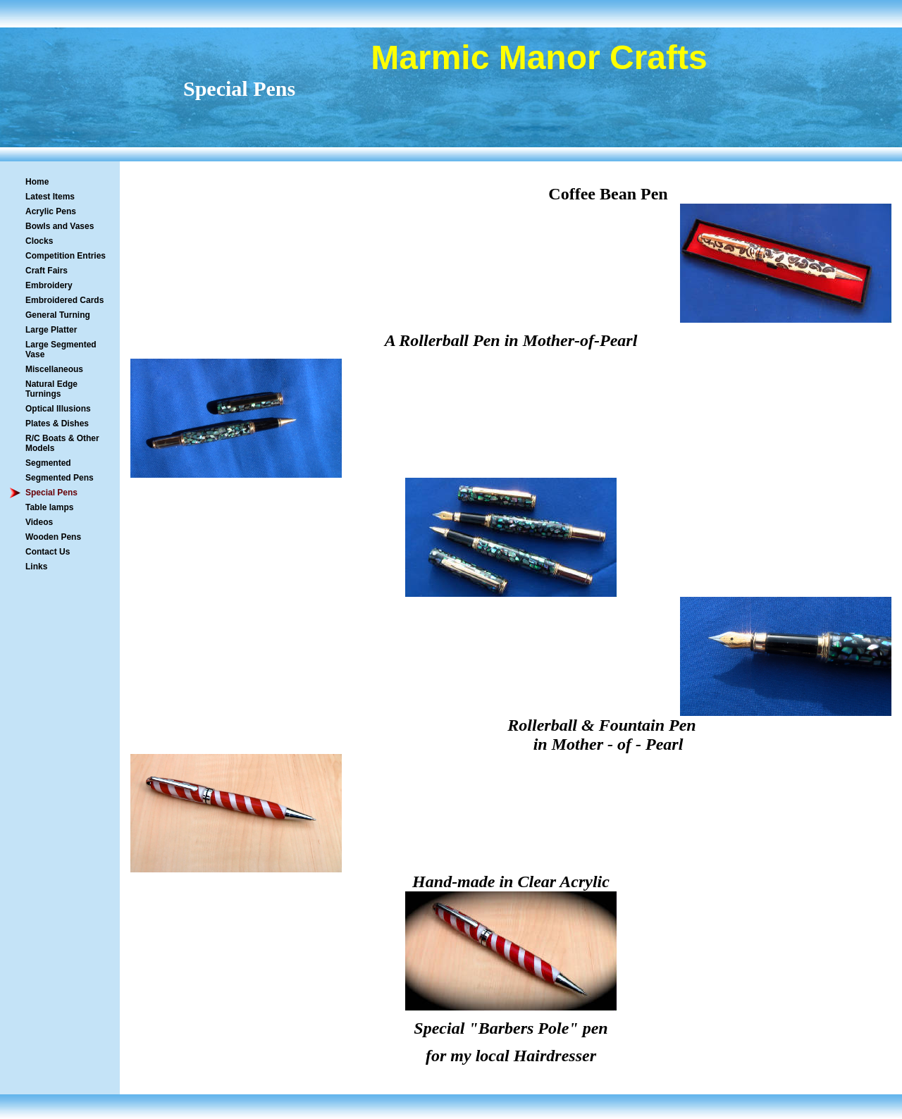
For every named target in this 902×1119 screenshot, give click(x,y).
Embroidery (49, 285)
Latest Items (50, 197)
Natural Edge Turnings (51, 389)
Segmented (48, 463)
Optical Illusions (58, 409)
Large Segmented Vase (61, 349)
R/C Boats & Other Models (62, 443)
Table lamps (49, 507)
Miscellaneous (54, 369)
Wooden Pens (53, 537)
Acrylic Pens (50, 211)
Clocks (39, 241)
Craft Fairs (46, 271)
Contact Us (47, 552)
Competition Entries (65, 256)
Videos (39, 522)
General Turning (57, 315)
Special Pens (51, 492)
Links (36, 566)
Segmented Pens (59, 478)
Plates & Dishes (57, 423)
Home (37, 182)
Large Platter (51, 330)
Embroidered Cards (64, 300)
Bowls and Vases (59, 226)
